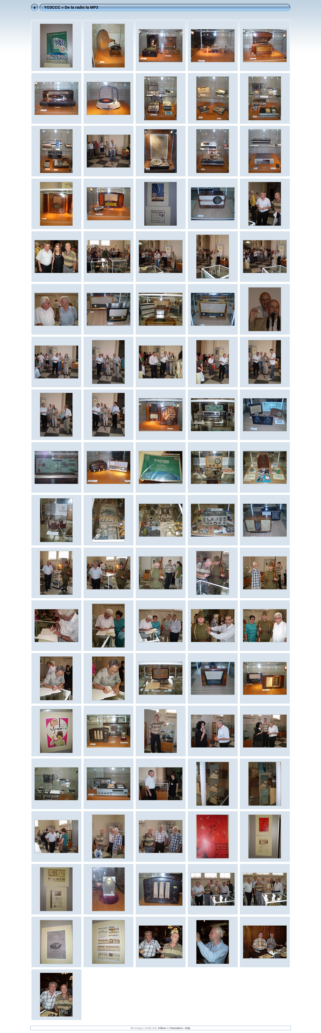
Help (187, 1027)
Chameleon (176, 1027)
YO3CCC (52, 7)
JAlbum (162, 1027)
